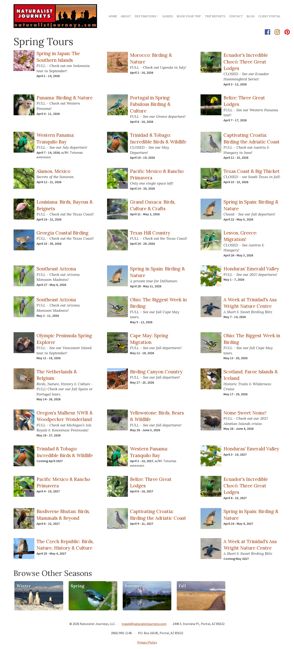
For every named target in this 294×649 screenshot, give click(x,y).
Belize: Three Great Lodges (244, 101)
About (126, 16)
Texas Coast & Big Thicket (251, 171)
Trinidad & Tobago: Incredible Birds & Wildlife (158, 138)
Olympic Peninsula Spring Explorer (64, 338)
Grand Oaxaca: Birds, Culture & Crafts (152, 205)
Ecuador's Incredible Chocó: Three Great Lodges (245, 61)
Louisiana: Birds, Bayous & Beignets (65, 205)
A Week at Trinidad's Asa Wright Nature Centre (250, 303)
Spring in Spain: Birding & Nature (250, 205)
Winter (23, 585)
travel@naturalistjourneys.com (144, 624)
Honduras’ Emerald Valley (251, 269)
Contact (236, 16)
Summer (133, 585)
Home (113, 16)
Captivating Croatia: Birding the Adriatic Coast (251, 138)
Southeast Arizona (56, 269)
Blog (251, 16)
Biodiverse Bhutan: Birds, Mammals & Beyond (63, 514)
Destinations (145, 16)
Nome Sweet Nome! (244, 413)
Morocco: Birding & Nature (151, 58)
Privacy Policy (147, 642)
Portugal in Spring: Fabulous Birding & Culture (150, 104)
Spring (77, 585)
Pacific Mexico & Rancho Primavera (157, 174)
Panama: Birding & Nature (65, 98)
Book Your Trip (189, 16)
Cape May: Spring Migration (149, 338)
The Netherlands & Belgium (57, 375)
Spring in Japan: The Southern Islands (58, 56)
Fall (182, 585)
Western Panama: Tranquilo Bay (55, 138)
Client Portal (269, 16)
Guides (167, 16)
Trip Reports (215, 16)
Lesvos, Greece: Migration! (240, 236)
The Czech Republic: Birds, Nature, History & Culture (65, 544)
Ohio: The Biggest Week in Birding (158, 303)
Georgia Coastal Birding (62, 233)
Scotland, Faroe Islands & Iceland (250, 375)
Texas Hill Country (150, 233)
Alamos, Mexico (53, 171)
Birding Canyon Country (156, 372)
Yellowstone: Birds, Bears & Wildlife (157, 416)
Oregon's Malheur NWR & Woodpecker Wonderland (65, 416)
